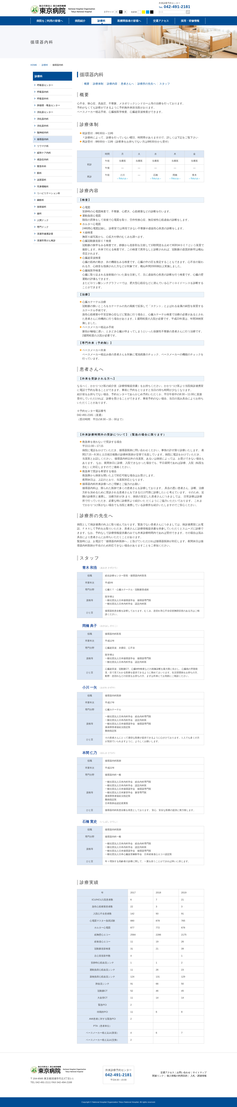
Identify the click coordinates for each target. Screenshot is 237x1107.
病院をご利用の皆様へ (50, 20)
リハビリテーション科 (48, 193)
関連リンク (158, 1075)
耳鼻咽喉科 (43, 186)
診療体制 (98, 83)
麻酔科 (40, 200)
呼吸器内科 (43, 92)
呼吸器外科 (43, 98)
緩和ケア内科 (44, 152)
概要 (86, 83)
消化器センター (45, 112)
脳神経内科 (43, 132)
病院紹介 (80, 20)
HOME (33, 65)
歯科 (39, 213)
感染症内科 (43, 159)
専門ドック (43, 227)
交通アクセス (161, 20)
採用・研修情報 (190, 20)
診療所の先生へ (146, 83)
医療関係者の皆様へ (129, 20)
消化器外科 (43, 125)
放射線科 (41, 206)
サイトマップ (200, 1072)
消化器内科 (43, 119)
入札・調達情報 (198, 1075)
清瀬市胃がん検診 (46, 240)
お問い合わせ (183, 1072)
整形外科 (41, 166)
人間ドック (43, 220)
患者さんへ (127, 83)
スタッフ (164, 83)
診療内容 (112, 83)
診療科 (101, 20)
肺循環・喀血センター (48, 105)
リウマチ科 (43, 146)
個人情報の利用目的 (177, 1075)
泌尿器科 (41, 179)
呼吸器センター (45, 85)
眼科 (39, 173)
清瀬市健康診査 (45, 233)
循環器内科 (43, 139)
